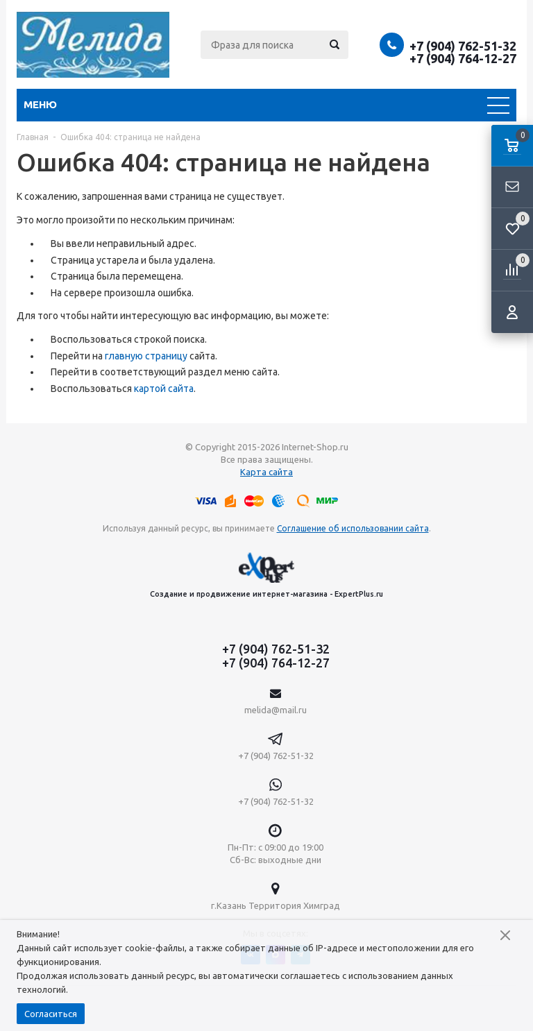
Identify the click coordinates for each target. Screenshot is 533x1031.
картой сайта (164, 388)
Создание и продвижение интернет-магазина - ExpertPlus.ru (266, 574)
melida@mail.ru (275, 710)
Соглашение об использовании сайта (353, 528)
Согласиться (50, 1014)
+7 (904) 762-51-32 (462, 46)
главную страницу (146, 355)
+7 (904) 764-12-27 (462, 58)
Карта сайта (266, 472)
